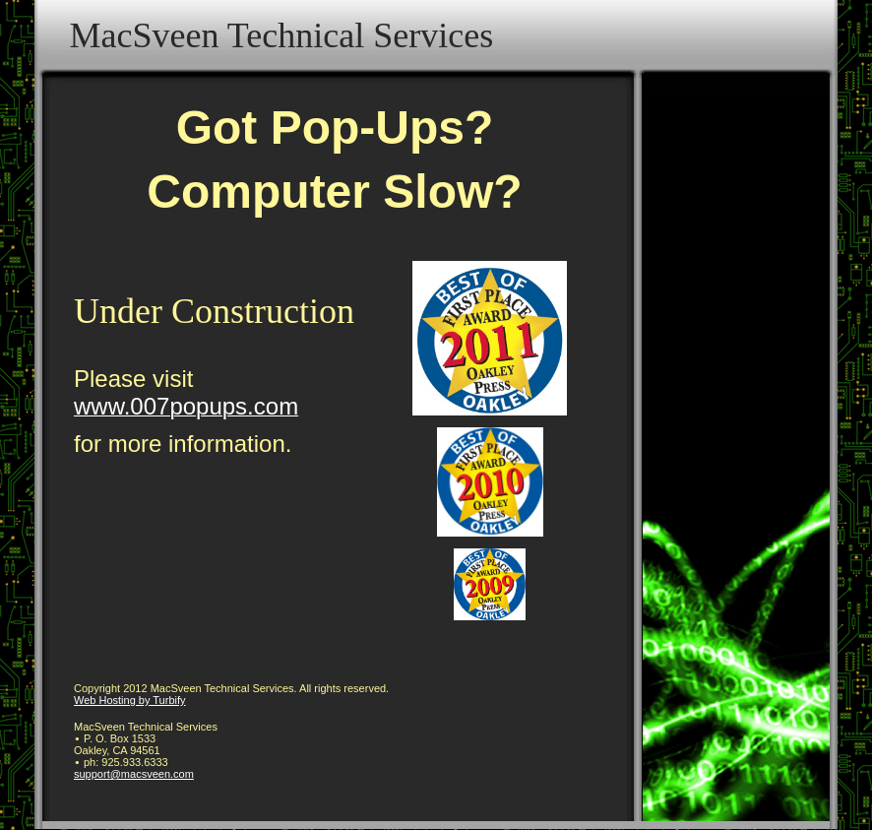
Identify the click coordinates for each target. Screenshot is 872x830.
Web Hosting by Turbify (130, 700)
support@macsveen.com (134, 774)
